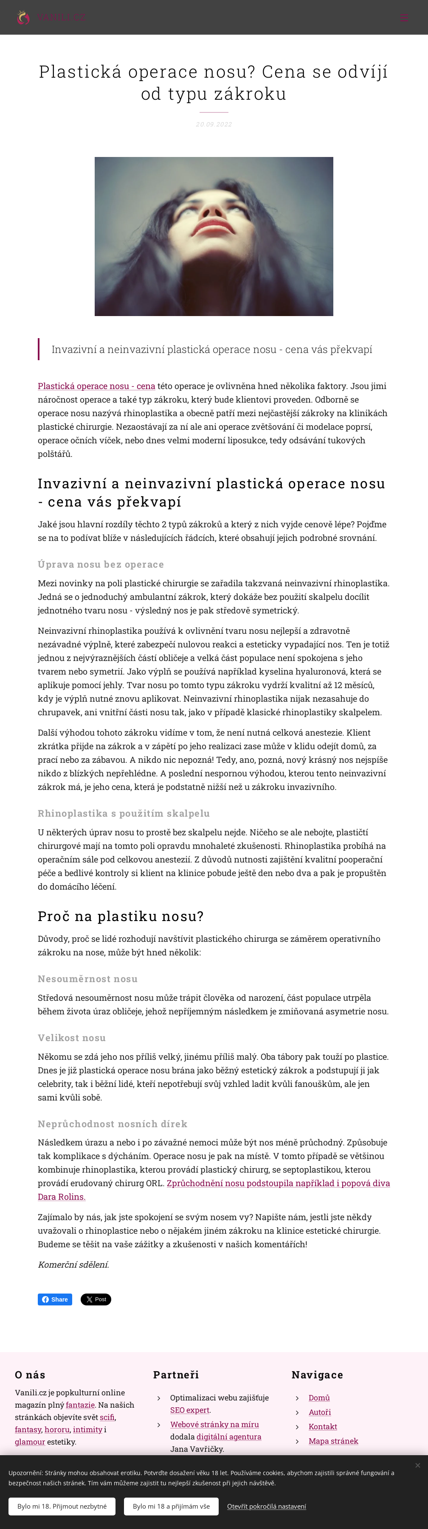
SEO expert (189, 1410)
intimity (87, 1429)
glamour (30, 1441)
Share (55, 1299)
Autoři (320, 1412)
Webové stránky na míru (214, 1424)
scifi (107, 1417)
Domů (319, 1397)
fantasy (28, 1429)
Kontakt (323, 1426)
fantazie (80, 1405)
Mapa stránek (333, 1441)
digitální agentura (229, 1436)
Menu (404, 17)
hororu (57, 1429)
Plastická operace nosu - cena (96, 385)
